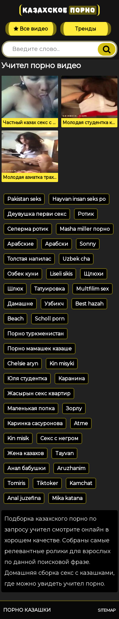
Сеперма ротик (27, 229)
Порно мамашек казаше (39, 349)
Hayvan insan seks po (79, 199)
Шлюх (15, 289)
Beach (15, 319)
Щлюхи (93, 274)
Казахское (59, 10)
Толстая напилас (29, 259)
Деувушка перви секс (36, 214)
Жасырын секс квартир (38, 393)
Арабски (56, 244)
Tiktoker (47, 483)
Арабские (20, 244)
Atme (81, 423)
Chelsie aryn (22, 364)
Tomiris (16, 483)
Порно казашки (27, 610)
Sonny (88, 244)
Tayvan (64, 453)
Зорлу (74, 408)
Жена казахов (25, 453)
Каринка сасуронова (35, 423)
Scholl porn (49, 319)
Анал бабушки (26, 468)
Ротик (86, 214)
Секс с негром (59, 438)
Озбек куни (22, 274)
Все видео (31, 29)
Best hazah (89, 304)
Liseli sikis (61, 274)
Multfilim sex (92, 289)
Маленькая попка (31, 408)
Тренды (85, 29)
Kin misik (18, 438)
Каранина (71, 379)
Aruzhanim (71, 468)
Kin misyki (62, 364)
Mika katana (67, 498)
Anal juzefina (24, 498)
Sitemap (107, 610)
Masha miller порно (85, 229)
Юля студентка (27, 379)
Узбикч (54, 304)
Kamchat (80, 483)
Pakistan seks (24, 199)
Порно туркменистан (35, 334)
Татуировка (49, 289)
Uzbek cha (76, 259)
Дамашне (20, 304)
